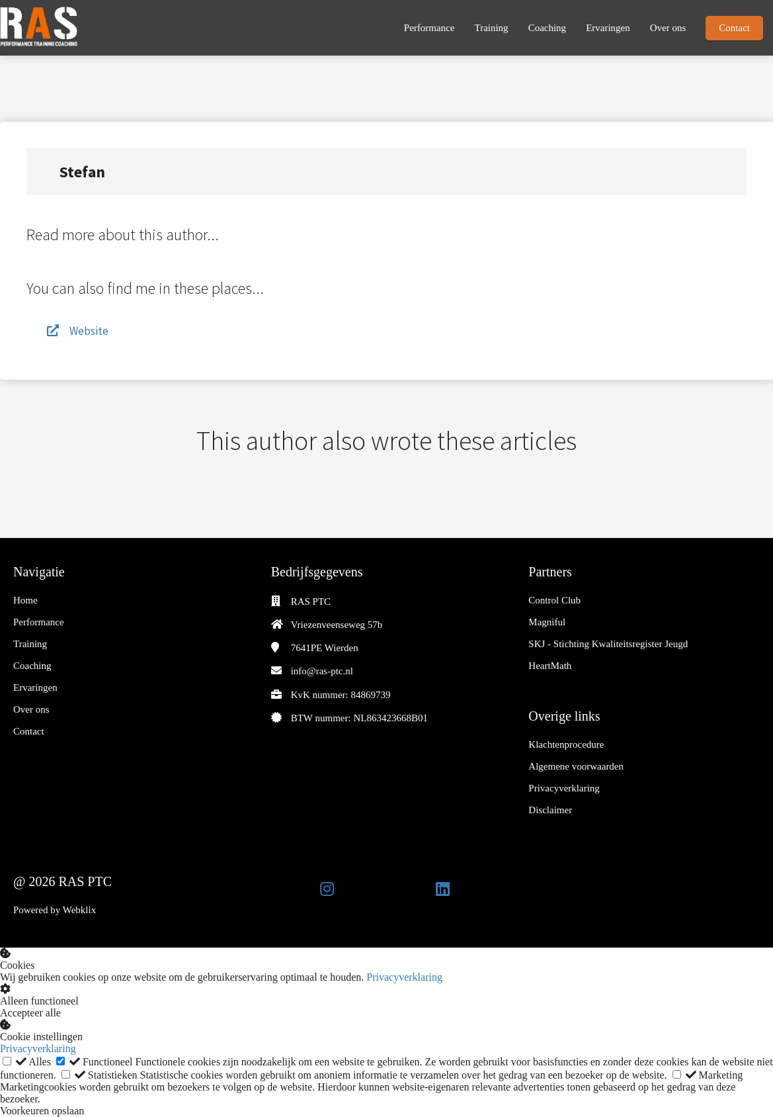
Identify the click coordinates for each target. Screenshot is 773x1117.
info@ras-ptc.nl (322, 671)
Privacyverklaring (404, 977)
